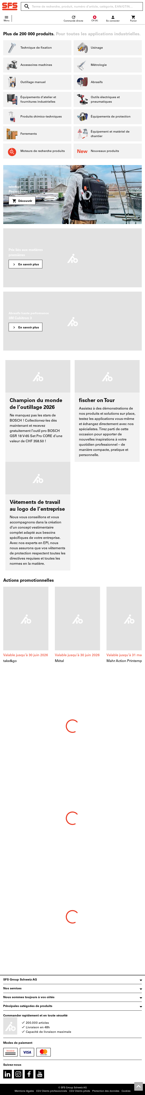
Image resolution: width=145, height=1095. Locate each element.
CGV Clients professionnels (51, 1091)
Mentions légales (24, 1091)
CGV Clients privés (79, 1091)
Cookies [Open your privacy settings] (126, 1091)
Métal (59, 661)
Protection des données (105, 1091)
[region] (72, 630)
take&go (10, 661)
